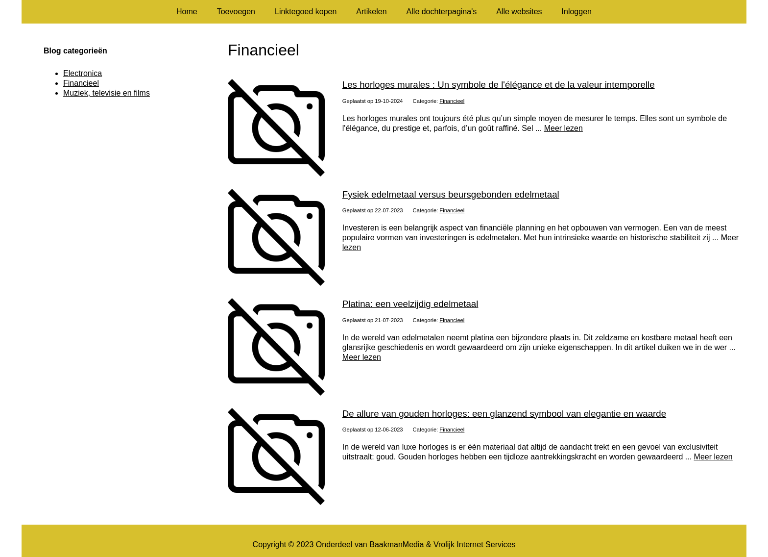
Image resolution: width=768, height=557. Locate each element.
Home (186, 11)
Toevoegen (236, 11)
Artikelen (371, 11)
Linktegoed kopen (305, 11)
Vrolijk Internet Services (474, 544)
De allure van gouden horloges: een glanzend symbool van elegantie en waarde (504, 413)
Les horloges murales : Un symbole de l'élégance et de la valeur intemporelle (498, 84)
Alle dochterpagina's (442, 11)
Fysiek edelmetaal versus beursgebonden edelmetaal (450, 194)
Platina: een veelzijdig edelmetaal (410, 304)
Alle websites (519, 11)
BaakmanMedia (396, 544)
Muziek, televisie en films (106, 93)
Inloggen (577, 11)
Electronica (82, 73)
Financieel (451, 101)
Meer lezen (563, 128)
